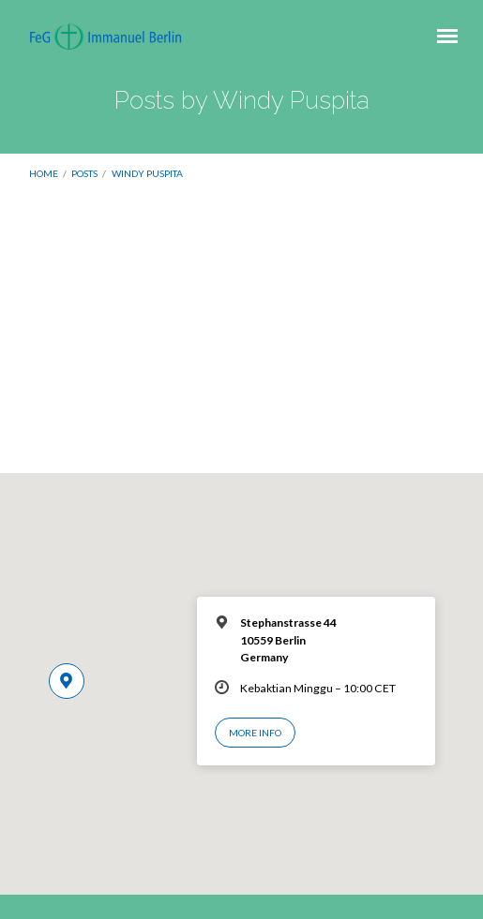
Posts (84, 173)
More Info (255, 732)
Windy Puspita (147, 173)
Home (43, 173)
